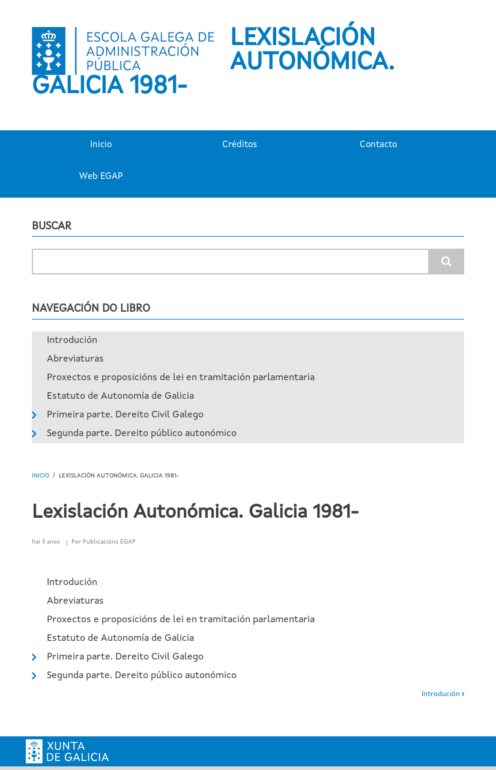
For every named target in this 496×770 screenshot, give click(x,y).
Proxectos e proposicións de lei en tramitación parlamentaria (181, 378)
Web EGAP (100, 176)
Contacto (378, 145)
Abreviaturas (75, 359)
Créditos (239, 145)
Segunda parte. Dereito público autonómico (142, 433)
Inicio (101, 145)
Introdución (72, 340)
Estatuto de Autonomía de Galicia (120, 396)
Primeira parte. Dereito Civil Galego (125, 415)
